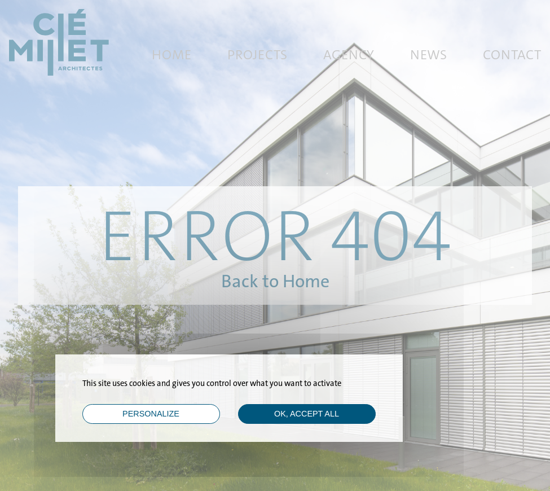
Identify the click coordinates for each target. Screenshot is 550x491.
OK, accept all (306, 413)
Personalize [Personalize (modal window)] (150, 413)
